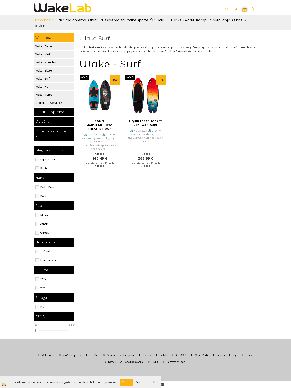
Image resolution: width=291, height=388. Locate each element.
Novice (39, 26)
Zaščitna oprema (71, 20)
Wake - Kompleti (45, 62)
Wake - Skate (43, 70)
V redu (126, 382)
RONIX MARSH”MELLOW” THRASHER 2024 (99, 125)
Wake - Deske (44, 46)
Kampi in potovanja (213, 20)
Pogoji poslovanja (133, 361)
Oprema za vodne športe (126, 20)
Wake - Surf (42, 78)
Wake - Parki (182, 20)
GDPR (155, 361)
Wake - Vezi (42, 54)
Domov (147, 355)
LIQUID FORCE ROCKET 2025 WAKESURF (145, 123)
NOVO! (84, 77)
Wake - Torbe (43, 94)
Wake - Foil (42, 86)
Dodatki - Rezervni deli (49, 102)
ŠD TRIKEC (159, 20)
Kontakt (163, 355)
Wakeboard (44, 20)
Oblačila (95, 20)
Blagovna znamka (175, 361)
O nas (237, 20)
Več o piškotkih (145, 382)
